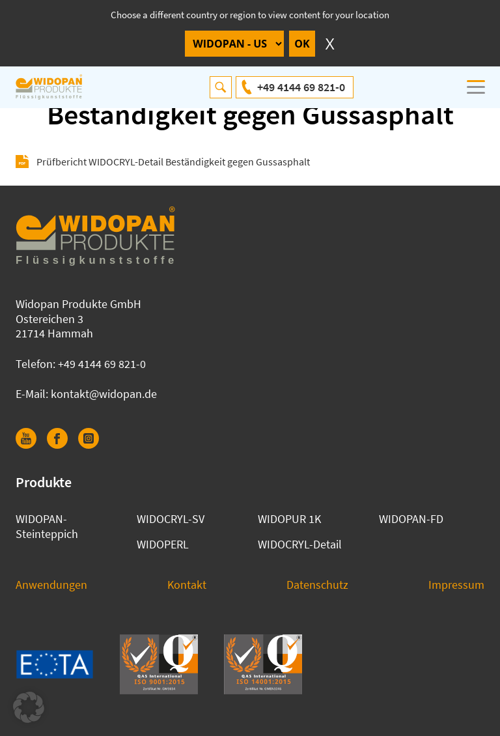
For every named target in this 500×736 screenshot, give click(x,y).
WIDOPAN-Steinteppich (47, 526)
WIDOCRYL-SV (170, 518)
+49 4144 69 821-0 (301, 86)
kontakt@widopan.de (104, 393)
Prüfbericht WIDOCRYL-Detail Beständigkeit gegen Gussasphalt (173, 161)
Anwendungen (51, 584)
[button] (28, 707)
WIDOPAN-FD (411, 518)
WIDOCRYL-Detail (300, 544)
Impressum (456, 584)
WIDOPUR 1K (289, 518)
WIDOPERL (163, 544)
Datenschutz (317, 584)
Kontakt (186, 584)
